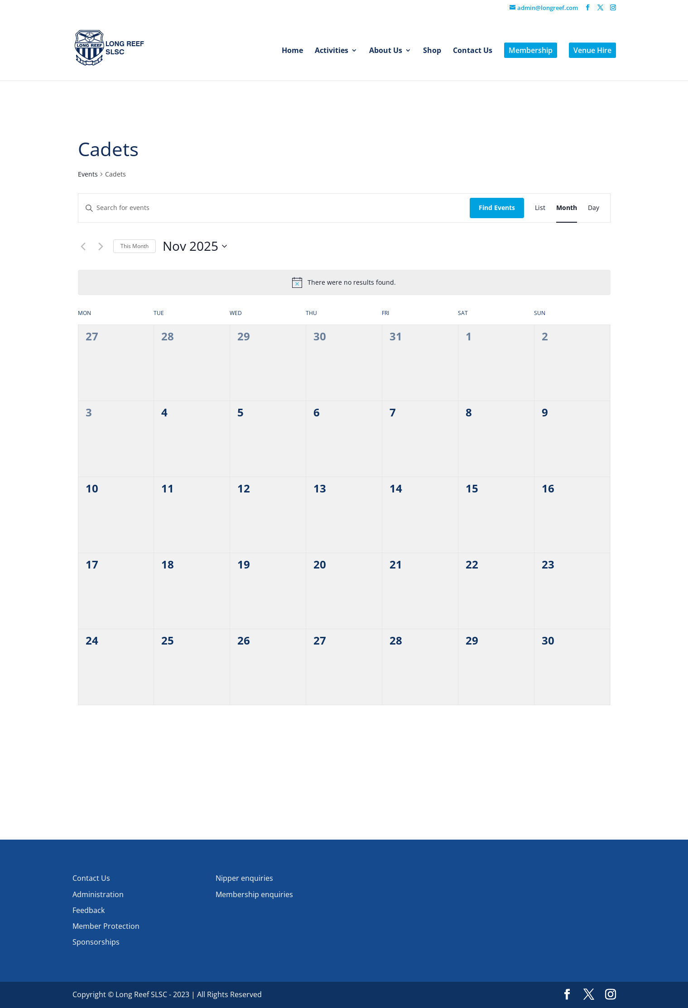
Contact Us (472, 51)
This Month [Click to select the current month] (134, 246)
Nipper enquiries (244, 878)
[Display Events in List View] (540, 208)
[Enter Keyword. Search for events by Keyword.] (274, 208)
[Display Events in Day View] (593, 208)
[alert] (352, 282)
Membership (531, 50)
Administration (98, 894)
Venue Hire (592, 50)
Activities (331, 51)
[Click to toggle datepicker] (195, 246)
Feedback (88, 910)
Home (292, 51)
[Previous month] (83, 246)
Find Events (497, 207)
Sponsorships (96, 942)
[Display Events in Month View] (566, 208)
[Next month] (101, 246)
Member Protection (106, 926)
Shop (432, 51)
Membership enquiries (254, 894)
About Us (385, 51)
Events (88, 174)
